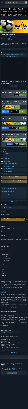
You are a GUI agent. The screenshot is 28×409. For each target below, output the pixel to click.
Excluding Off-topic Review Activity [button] (10, 376)
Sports (13, 50)
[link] (14, 112)
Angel (2, 243)
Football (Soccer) (6, 50)
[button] (14, 56)
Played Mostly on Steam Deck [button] (16, 378)
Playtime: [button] (3, 378)
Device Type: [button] (4, 382)
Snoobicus (3, 237)
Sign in (2, 82)
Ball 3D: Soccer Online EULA (8, 183)
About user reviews (14, 366)
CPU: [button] (14, 380)
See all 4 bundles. (5, 150)
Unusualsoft (8, 37)
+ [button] (25, 50)
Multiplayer (20, 50)
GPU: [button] (20, 380)
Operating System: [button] (5, 380)
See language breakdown (3, 366)
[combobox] (15, 2)
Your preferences (23, 366)
